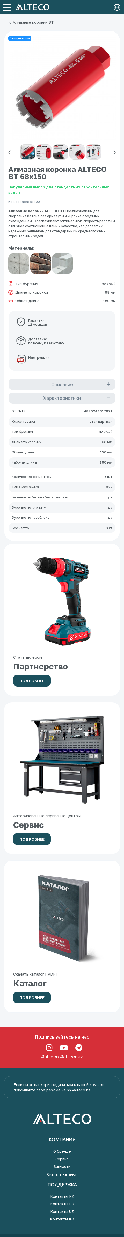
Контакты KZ (62, 1196)
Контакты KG (62, 1219)
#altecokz (71, 1056)
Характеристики (62, 398)
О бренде (62, 1151)
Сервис (62, 1159)
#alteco (50, 1056)
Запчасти (62, 1166)
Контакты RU (62, 1204)
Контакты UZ (62, 1211)
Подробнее (32, 680)
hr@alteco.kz (78, 1090)
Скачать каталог (62, 1174)
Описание (62, 384)
